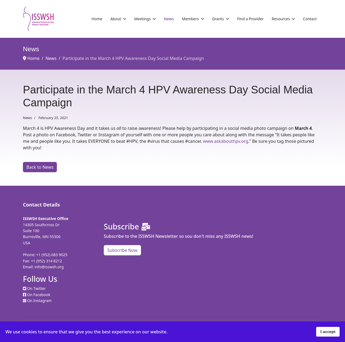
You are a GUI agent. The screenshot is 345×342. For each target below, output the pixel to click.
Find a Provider (250, 18)
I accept (328, 331)
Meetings (142, 18)
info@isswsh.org (49, 266)
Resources (281, 18)
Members (190, 18)
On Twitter (36, 288)
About (115, 18)
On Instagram (39, 300)
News (169, 18)
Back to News (39, 167)
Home (97, 18)
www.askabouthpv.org (225, 141)
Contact (310, 18)
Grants (218, 18)
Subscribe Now (122, 250)
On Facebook (38, 294)
